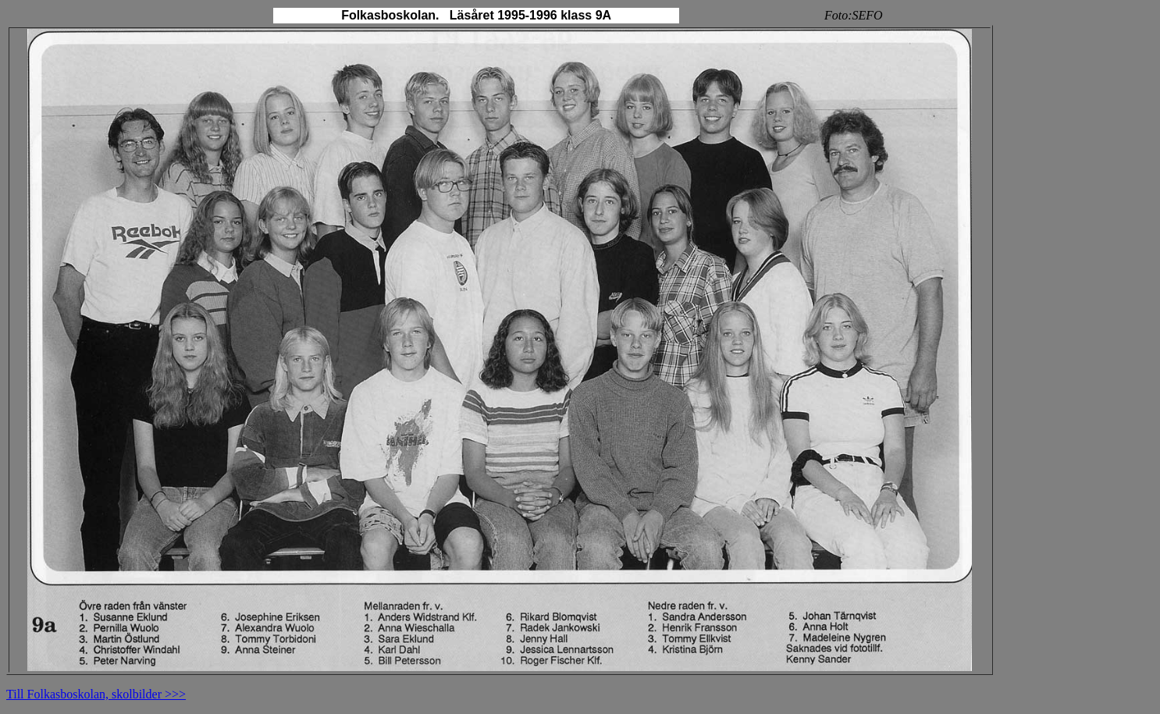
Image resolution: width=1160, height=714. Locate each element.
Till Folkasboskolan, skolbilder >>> (96, 694)
